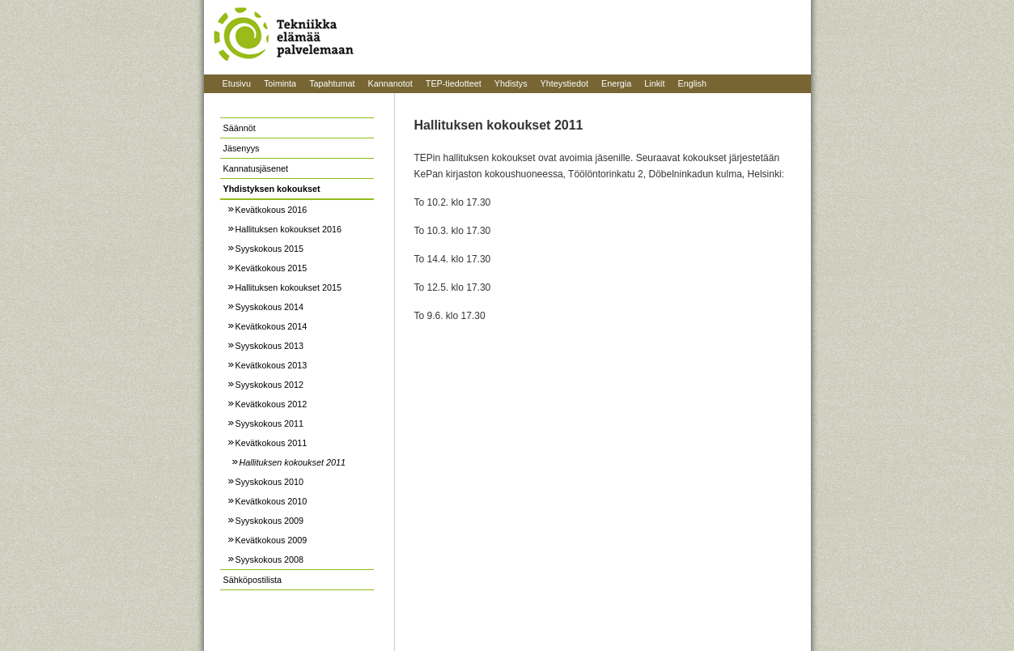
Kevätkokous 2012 (271, 404)
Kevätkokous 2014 (271, 326)
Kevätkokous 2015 (271, 268)
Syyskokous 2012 (269, 384)
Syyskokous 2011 (269, 423)
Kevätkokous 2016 (271, 210)
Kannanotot (390, 83)
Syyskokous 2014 (269, 307)
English (691, 83)
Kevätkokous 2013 (271, 365)
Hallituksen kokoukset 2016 (288, 229)
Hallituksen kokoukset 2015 (288, 287)
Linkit (654, 83)
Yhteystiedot (564, 83)
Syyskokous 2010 (269, 482)
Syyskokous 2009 (269, 520)
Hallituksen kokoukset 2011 (293, 462)
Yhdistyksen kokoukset (271, 189)
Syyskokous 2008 (269, 559)
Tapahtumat (331, 83)
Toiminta (280, 83)
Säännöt (239, 128)
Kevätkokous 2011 (271, 443)
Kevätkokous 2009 (271, 540)
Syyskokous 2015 (269, 248)
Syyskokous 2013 (269, 346)
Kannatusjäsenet (255, 168)
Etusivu (237, 83)
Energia (616, 83)
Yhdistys (511, 83)
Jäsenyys (241, 148)
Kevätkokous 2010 (271, 501)
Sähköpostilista (252, 580)
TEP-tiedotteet (454, 83)
